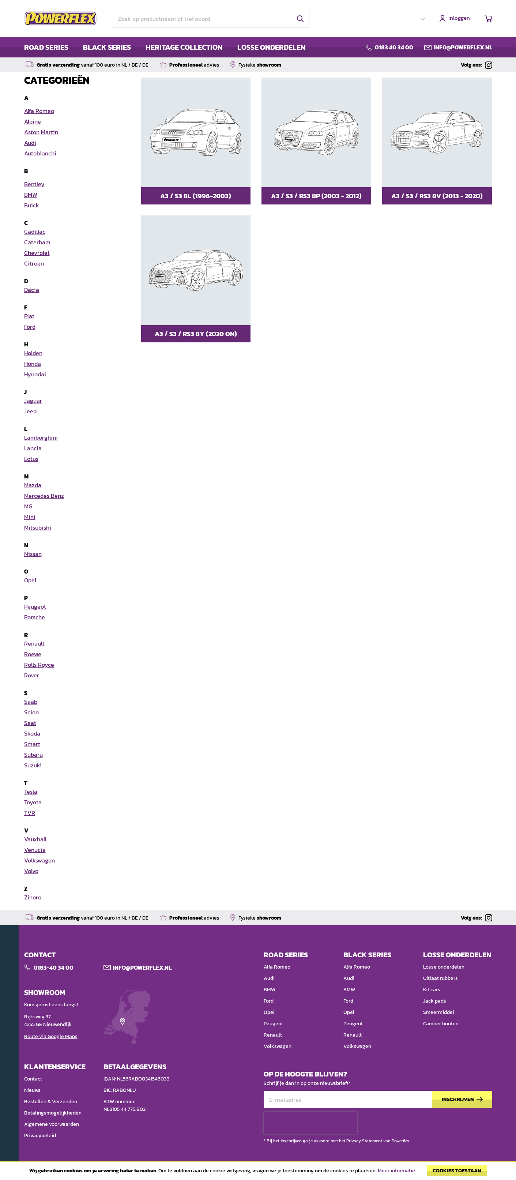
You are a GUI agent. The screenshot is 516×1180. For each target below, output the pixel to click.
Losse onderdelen (443, 967)
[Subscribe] (462, 1100)
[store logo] (60, 19)
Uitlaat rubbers (440, 978)
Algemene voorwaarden (51, 1124)
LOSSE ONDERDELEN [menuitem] (271, 47)
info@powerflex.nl (463, 47)
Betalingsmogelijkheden (53, 1113)
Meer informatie (396, 1171)
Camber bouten (441, 1023)
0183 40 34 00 (394, 47)
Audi (269, 978)
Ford (269, 1001)
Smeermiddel (438, 1012)
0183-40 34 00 (54, 967)
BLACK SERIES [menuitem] (107, 47)
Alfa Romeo (277, 967)
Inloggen (459, 18)
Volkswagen (277, 1046)
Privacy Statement (364, 1141)
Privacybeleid (40, 1135)
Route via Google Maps (51, 1036)
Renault (273, 1035)
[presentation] (310, 1123)
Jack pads (434, 1001)
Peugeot (273, 1023)
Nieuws (32, 1090)
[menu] (165, 47)
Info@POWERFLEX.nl (142, 967)
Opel (269, 1012)
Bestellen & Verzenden (50, 1101)
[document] (258, 1172)
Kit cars (431, 989)
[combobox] (210, 18)
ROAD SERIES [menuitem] (46, 47)
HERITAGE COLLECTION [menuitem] (184, 47)
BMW (269, 989)
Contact (33, 1079)
